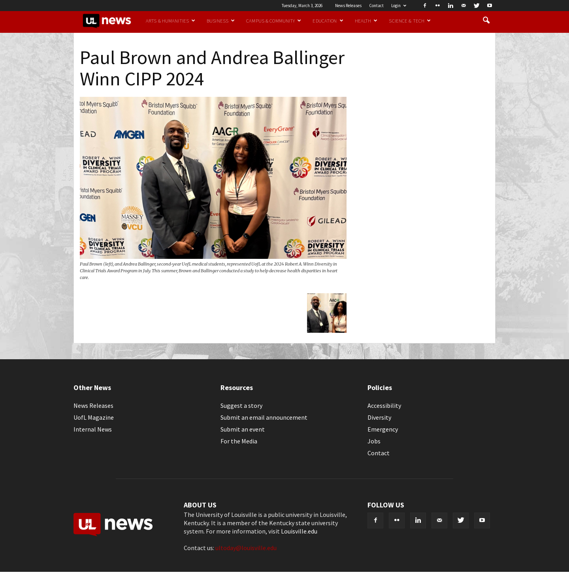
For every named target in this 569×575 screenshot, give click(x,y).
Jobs (374, 441)
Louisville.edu (299, 531)
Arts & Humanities (170, 20)
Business (221, 20)
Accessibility (384, 405)
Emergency (382, 429)
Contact (376, 5)
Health (366, 20)
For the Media (238, 441)
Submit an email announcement (263, 417)
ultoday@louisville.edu (246, 548)
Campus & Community (273, 20)
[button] (486, 20)
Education (328, 20)
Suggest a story (241, 405)
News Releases (348, 5)
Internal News (92, 429)
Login (398, 5)
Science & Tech (410, 20)
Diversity (379, 417)
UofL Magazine (93, 417)
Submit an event (242, 429)
